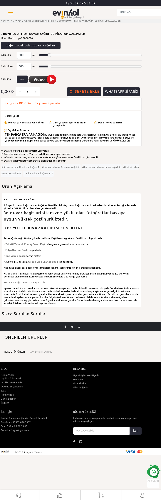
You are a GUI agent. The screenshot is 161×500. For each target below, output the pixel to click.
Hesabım (78, 380)
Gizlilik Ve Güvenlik (11, 383)
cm (33, 55)
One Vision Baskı (15, 256)
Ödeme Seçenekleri (12, 387)
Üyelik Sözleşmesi (11, 379)
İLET (135, 431)
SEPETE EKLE (84, 92)
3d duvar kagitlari (23, 213)
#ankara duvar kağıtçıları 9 (38, 174)
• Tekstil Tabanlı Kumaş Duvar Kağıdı (26, 244)
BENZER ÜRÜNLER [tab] (14, 352)
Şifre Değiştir (80, 388)
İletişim (5, 403)
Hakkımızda (7, 395)
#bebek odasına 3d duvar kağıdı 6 (61, 167)
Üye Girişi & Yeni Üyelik (86, 376)
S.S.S (3, 391)
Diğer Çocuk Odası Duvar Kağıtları (31, 45)
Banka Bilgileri (8, 399)
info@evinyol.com (19, 430)
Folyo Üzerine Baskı (16, 250)
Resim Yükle (7, 375)
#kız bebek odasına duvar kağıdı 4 (101, 167)
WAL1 (18, 21)
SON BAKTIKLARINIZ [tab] (41, 352)
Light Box (11, 274)
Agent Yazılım (34, 452)
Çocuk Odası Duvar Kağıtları (39, 21)
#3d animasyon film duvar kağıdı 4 (20, 167)
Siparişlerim (79, 384)
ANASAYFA (6, 21)
